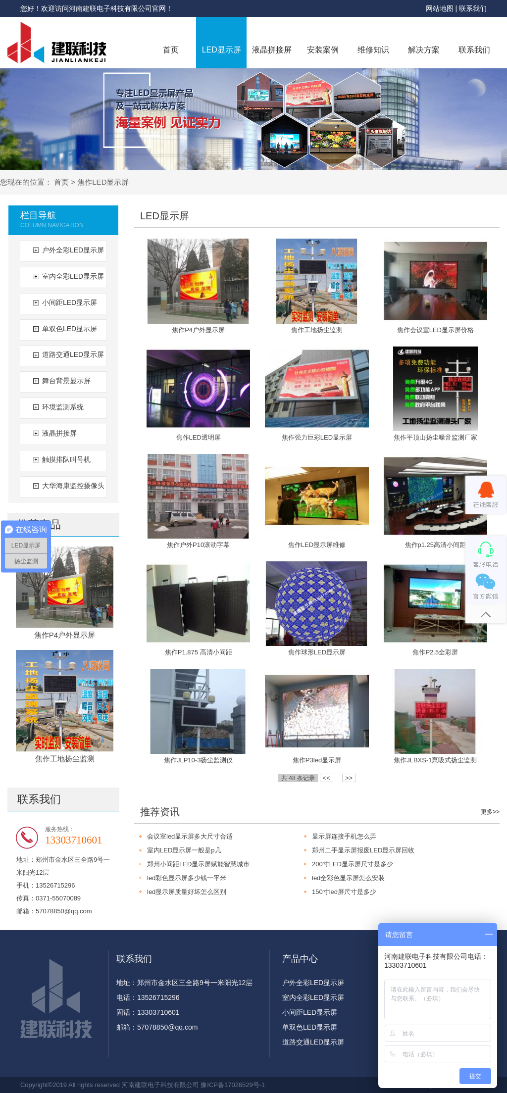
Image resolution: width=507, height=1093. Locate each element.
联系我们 (473, 8)
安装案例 (323, 50)
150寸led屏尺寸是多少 (344, 891)
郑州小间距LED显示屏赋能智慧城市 (198, 864)
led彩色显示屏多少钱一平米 (186, 878)
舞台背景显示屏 (66, 381)
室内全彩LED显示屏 (73, 276)
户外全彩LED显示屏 (73, 250)
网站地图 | (442, 8)
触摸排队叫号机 (66, 459)
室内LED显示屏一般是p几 (184, 850)
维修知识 (373, 50)
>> (349, 778)
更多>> (490, 811)
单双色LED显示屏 (69, 329)
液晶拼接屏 (272, 50)
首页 (171, 50)
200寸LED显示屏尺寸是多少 (352, 864)
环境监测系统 (63, 407)
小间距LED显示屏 (69, 302)
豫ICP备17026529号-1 (233, 1085)
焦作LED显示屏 (103, 182)
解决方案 (424, 50)
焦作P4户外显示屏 (64, 635)
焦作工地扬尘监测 (65, 758)
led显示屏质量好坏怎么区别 (186, 891)
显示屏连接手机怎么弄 (344, 836)
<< (326, 778)
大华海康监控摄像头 (73, 486)
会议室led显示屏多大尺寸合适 (190, 836)
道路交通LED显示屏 (73, 354)
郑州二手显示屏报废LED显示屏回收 (363, 850)
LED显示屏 (221, 50)
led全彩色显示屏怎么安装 (348, 878)
